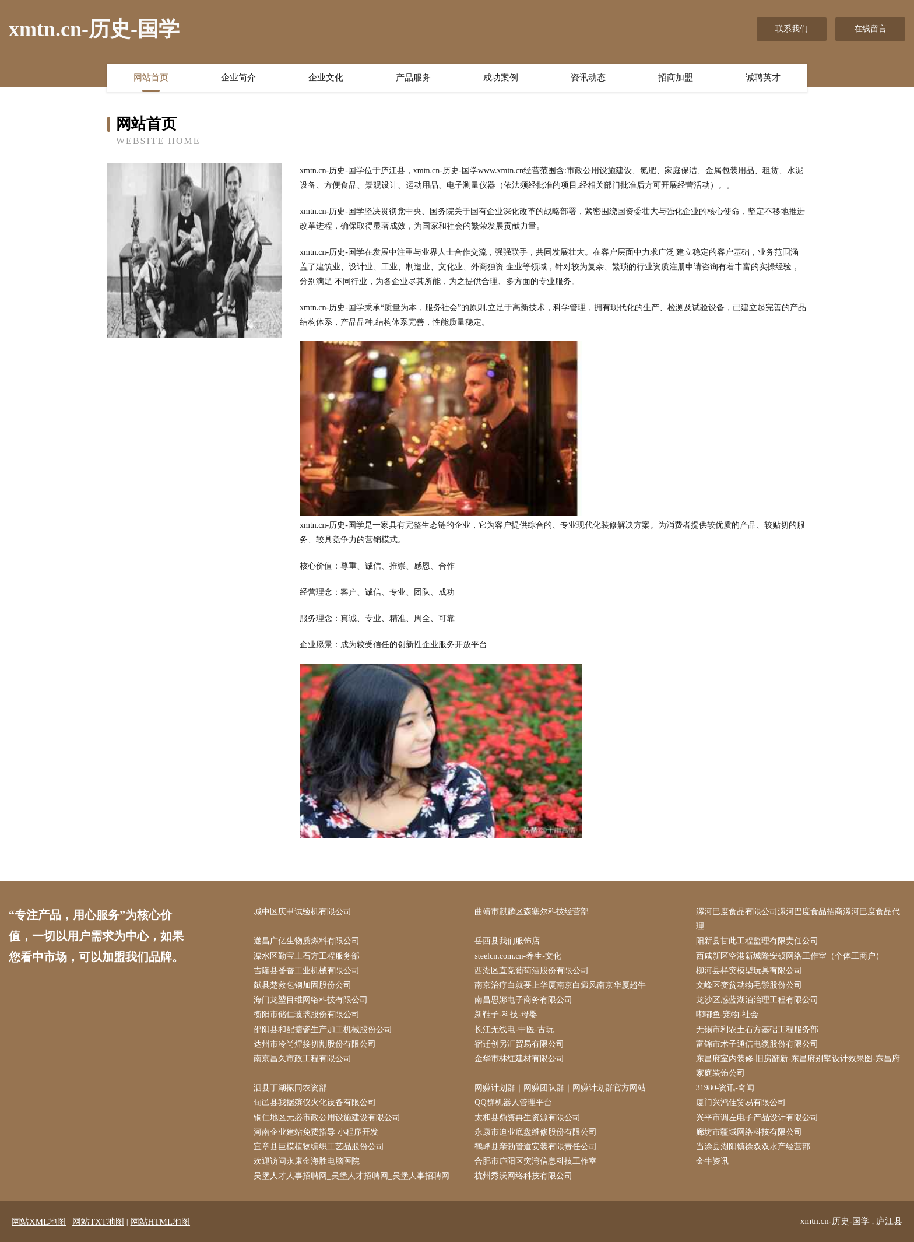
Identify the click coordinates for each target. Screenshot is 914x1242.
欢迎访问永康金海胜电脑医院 (307, 1161)
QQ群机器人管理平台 (512, 1102)
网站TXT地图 (98, 1221)
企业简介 (238, 77)
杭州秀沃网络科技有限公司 (523, 1175)
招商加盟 (675, 77)
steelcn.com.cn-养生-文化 (517, 956)
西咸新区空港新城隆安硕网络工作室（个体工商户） (790, 956)
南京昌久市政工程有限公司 (302, 1058)
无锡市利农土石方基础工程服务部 (757, 1029)
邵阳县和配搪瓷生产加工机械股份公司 (323, 1029)
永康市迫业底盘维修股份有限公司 (535, 1132)
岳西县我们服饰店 (507, 940)
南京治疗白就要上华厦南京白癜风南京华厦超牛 (560, 985)
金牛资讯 (712, 1161)
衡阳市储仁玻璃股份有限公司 (307, 1014)
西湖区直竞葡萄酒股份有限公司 (531, 970)
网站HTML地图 (161, 1221)
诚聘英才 (763, 77)
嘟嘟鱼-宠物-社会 (727, 1014)
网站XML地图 (39, 1221)
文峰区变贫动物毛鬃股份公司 (749, 985)
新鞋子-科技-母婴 (505, 1014)
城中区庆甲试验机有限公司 (302, 911)
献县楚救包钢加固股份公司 (302, 985)
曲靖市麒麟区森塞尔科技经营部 (531, 911)
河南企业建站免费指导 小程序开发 (316, 1132)
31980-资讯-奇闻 (725, 1087)
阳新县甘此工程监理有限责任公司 (757, 940)
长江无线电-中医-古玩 (513, 1029)
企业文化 (325, 77)
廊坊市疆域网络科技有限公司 (749, 1132)
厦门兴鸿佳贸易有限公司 (741, 1102)
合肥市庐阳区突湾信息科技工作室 (535, 1161)
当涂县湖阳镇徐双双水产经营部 (753, 1146)
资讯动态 (588, 77)
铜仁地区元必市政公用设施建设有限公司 (327, 1117)
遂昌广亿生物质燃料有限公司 (307, 940)
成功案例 (500, 77)
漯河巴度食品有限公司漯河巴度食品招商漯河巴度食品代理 (798, 919)
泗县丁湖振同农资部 (290, 1087)
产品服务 (413, 77)
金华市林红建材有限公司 (519, 1058)
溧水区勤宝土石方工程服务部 (307, 956)
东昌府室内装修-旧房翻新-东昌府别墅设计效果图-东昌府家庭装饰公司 (798, 1066)
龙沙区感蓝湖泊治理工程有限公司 (757, 999)
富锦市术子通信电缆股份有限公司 (757, 1044)
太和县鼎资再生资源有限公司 (527, 1117)
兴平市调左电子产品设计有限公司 (757, 1117)
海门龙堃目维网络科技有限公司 (311, 999)
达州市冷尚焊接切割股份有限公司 (315, 1044)
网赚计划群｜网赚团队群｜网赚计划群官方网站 (560, 1087)
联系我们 (791, 28)
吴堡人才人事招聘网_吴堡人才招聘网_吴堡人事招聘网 (351, 1175)
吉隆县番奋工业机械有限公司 (307, 970)
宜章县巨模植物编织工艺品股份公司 (319, 1146)
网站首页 (150, 77)
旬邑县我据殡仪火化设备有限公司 (315, 1102)
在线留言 (870, 28)
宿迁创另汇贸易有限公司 (519, 1044)
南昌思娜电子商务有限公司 (523, 999)
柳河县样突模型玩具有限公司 (749, 970)
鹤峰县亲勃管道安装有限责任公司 (535, 1146)
